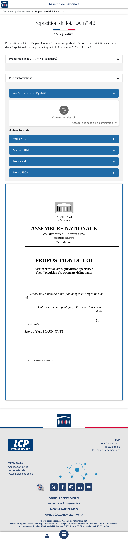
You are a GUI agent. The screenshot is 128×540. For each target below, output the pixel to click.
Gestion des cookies (108, 524)
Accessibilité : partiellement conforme (46, 524)
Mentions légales (18, 524)
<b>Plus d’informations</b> (64, 78)
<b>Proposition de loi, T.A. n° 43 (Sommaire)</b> (64, 58)
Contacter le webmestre (76, 524)
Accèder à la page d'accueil (4, 4)
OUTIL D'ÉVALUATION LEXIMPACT (63, 515)
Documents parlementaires (16, 11)
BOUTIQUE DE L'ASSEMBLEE (63, 498)
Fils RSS (93, 524)
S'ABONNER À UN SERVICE (63, 509)
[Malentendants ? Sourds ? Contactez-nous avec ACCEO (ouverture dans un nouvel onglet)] (40, 487)
